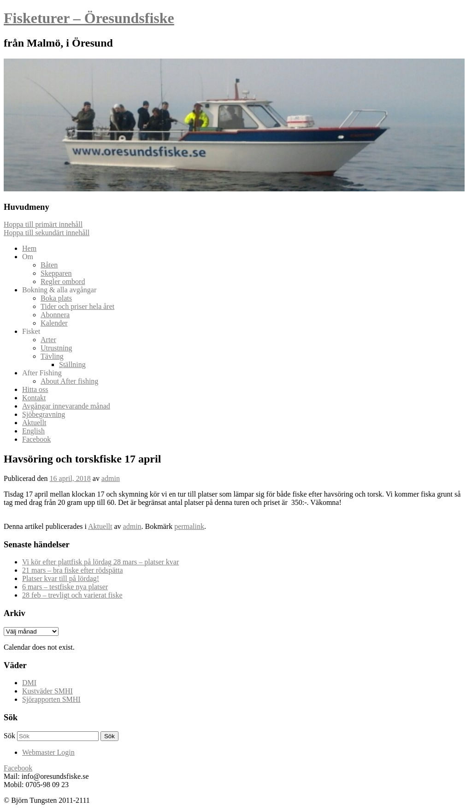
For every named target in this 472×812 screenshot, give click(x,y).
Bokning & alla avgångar (59, 290)
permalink (189, 526)
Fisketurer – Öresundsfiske (89, 18)
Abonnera (55, 315)
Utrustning (56, 348)
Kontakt (34, 398)
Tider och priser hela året (77, 306)
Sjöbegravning (43, 414)
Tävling (52, 356)
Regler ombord (63, 281)
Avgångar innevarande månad (66, 406)
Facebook (36, 439)
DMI (29, 683)
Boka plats (56, 298)
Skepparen (56, 273)
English (33, 431)
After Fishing (42, 373)
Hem (29, 248)
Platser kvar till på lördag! (60, 578)
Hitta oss (35, 389)
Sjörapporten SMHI (51, 699)
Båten (49, 265)
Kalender (54, 323)
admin (110, 478)
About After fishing (69, 381)
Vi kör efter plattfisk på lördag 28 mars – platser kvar (100, 562)
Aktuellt (34, 423)
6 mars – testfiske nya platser (65, 587)
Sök (9, 736)
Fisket (31, 331)
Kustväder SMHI (47, 691)
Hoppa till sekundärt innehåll (46, 233)
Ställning (72, 364)
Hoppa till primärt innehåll (43, 224)
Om (27, 257)
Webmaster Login (48, 752)
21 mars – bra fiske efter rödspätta (72, 570)
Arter (48, 340)
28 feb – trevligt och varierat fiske (72, 595)
